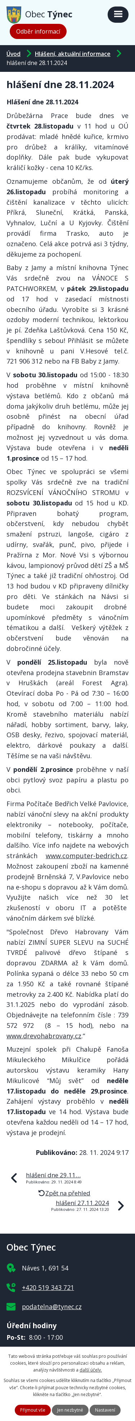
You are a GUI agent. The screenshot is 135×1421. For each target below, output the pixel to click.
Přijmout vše (32, 1410)
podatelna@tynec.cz (52, 1306)
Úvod (13, 54)
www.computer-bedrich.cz (86, 855)
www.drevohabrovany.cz (43, 1035)
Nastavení (105, 1410)
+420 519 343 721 (48, 1287)
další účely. (91, 1370)
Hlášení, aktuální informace (73, 54)
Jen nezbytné (70, 1410)
